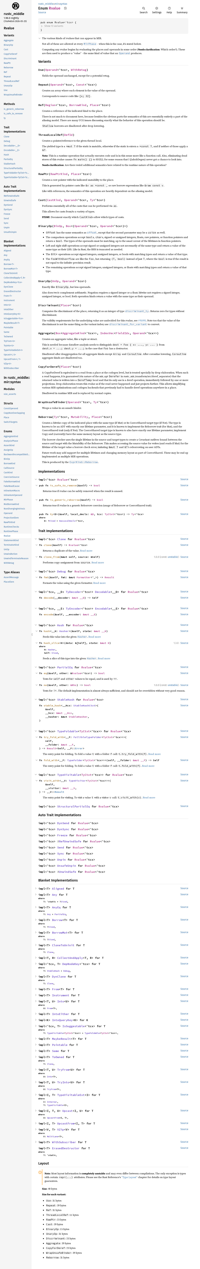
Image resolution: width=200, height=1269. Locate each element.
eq (45, 673)
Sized (52, 520)
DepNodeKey (71, 964)
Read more (86, 550)
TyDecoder (73, 592)
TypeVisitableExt (71, 1095)
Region (50, 105)
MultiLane (52, 1136)
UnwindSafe (67, 872)
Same (55, 1051)
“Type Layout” (129, 1177)
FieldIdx (122, 333)
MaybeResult (61, 1039)
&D (92, 514)
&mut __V (68, 788)
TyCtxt (109, 514)
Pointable (60, 1045)
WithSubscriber (64, 1142)
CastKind (54, 200)
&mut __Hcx (64, 712)
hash (47, 631)
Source (42, 12)
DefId (68, 135)
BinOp (58, 226)
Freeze (62, 835)
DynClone (59, 976)
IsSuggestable (73, 1026)
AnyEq (56, 907)
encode (48, 614)
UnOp (55, 281)
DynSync (63, 829)
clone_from (51, 556)
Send (60, 847)
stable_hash (52, 705)
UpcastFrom (53, 1117)
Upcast (67, 1111)
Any (54, 894)
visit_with (51, 780)
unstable (173, 556)
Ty (91, 200)
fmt (46, 577)
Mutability (79, 417)
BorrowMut (60, 932)
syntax (63, 3)
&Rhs (73, 685)
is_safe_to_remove (63, 485)
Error (79, 748)
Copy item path (65, 8)
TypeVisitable (68, 775)
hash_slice (51, 642)
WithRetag (78, 70)
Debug (61, 571)
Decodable (102, 592)
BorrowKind (77, 105)
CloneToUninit (63, 945)
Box (68, 226)
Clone (61, 539)
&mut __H (100, 631)
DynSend (63, 823)
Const (80, 84)
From (55, 989)
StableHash (65, 699)
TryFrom (63, 1069)
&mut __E (89, 614)
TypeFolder (75, 760)
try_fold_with (54, 737)
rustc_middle (45, 3)
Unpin (61, 859)
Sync (60, 853)
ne (45, 685)
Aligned (58, 888)
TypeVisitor (77, 780)
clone (48, 545)
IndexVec (107, 333)
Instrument (60, 995)
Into (60, 1001)
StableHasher (78, 716)
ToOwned (58, 1057)
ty (51, 514)
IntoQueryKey (62, 1020)
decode (48, 597)
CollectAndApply (70, 958)
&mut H (104, 642)
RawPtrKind (59, 174)
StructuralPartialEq (73, 806)
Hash (60, 625)
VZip (60, 1129)
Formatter (84, 577)
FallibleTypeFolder (87, 737)
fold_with (51, 760)
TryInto (63, 1082)
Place (94, 105)
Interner (52, 1101)
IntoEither (60, 1014)
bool (97, 485)
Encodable (102, 608)
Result (109, 577)
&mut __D (78, 597)
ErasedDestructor (66, 1148)
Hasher (64, 631)
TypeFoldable (67, 731)
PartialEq (65, 667)
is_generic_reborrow (65, 499)
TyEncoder (73, 608)
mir (57, 3)
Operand (51, 70)
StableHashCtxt (84, 705)
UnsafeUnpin (66, 865)
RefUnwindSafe (70, 841)
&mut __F (67, 744)
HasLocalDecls (67, 520)
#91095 (142, 320)
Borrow (57, 920)
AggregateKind (73, 333)
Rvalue (62, 479)
